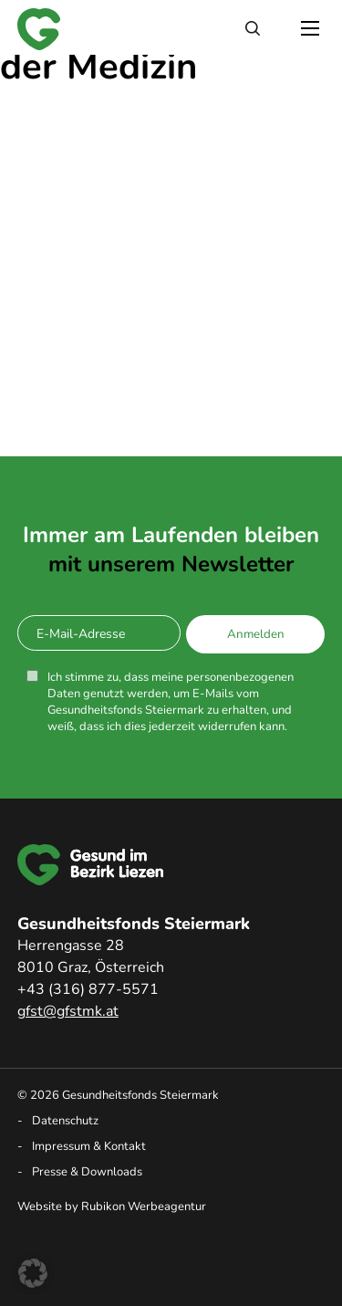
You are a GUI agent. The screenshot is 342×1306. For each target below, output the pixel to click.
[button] (33, 1273)
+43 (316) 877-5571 (88, 989)
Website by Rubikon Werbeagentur (111, 1206)
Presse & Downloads (87, 1172)
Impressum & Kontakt (89, 1146)
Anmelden (256, 634)
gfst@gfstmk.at (68, 1011)
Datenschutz (65, 1121)
